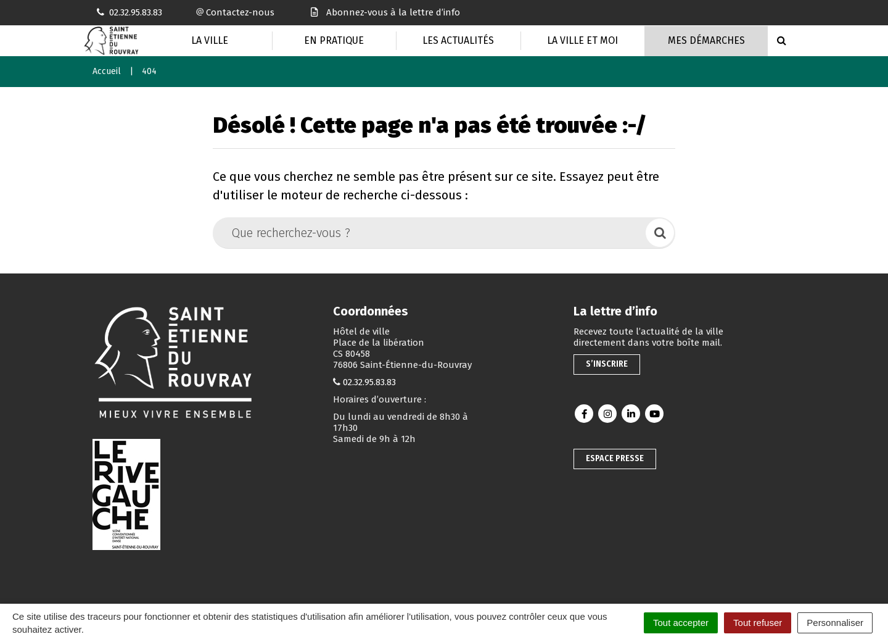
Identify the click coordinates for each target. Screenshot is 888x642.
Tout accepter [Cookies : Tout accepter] (681, 622)
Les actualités (458, 40)
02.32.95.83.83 (369, 382)
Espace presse (615, 458)
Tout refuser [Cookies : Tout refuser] (757, 622)
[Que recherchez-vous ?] (430, 232)
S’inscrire (607, 364)
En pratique (334, 40)
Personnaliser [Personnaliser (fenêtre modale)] (835, 622)
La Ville (209, 40)
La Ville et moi (582, 40)
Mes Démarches (706, 40)
